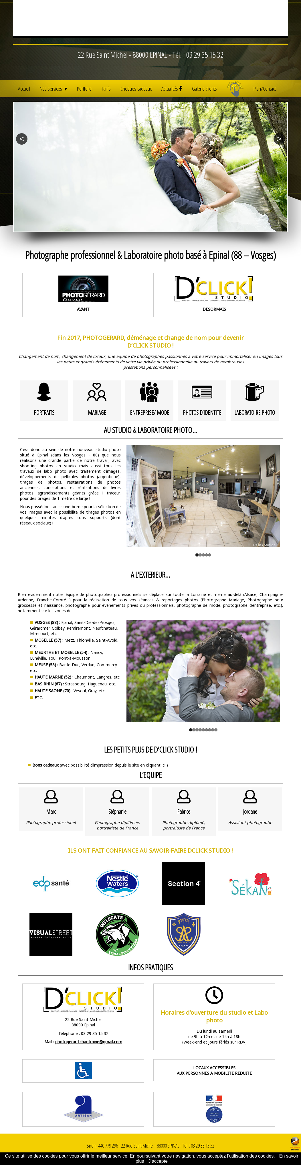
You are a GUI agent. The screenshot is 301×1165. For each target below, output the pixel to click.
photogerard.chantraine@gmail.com (88, 1041)
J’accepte (158, 1161)
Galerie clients (204, 88)
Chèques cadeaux (136, 88)
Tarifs (106, 88)
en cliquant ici (152, 765)
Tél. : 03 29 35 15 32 (197, 68)
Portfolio (84, 88)
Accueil (24, 88)
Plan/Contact (265, 88)
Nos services (51, 88)
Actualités (171, 88)
